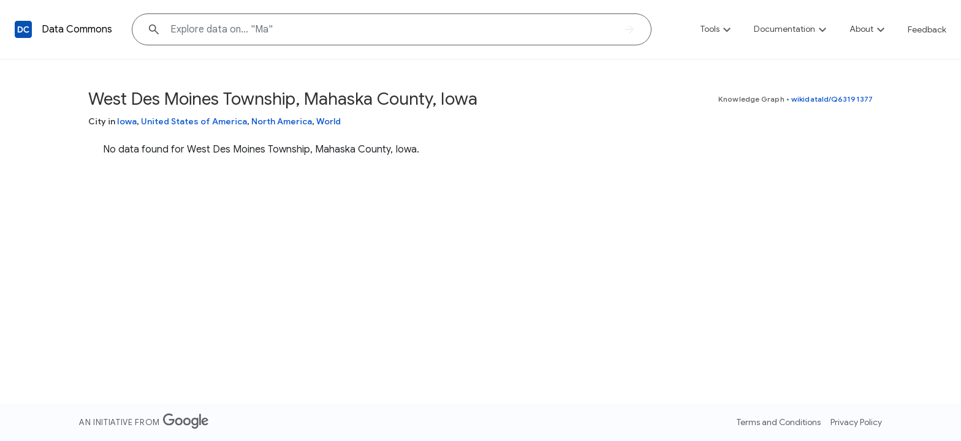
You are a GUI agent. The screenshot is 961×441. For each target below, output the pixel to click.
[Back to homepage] (23, 29)
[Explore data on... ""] (391, 29)
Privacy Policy (856, 422)
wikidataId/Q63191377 (832, 99)
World (328, 121)
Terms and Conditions (779, 422)
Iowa (127, 121)
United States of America (194, 121)
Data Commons (77, 29)
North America (281, 121)
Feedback (927, 29)
